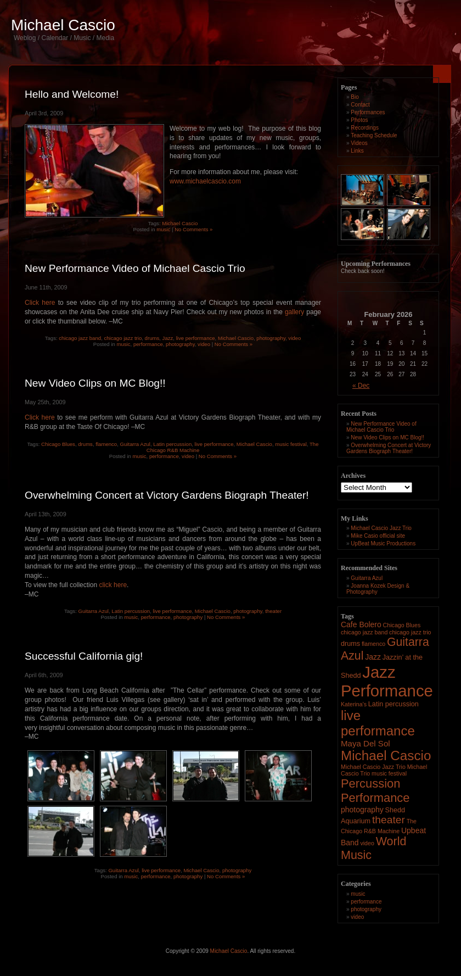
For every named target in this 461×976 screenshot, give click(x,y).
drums (152, 338)
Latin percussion (172, 444)
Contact (360, 105)
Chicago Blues (58, 444)
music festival (291, 444)
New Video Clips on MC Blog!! (95, 383)
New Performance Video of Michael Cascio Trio (135, 268)
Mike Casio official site (378, 536)
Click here (40, 302)
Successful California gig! (84, 656)
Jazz (167, 338)
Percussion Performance (375, 791)
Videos (359, 143)
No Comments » (193, 229)
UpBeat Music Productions (383, 543)
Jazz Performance (387, 681)
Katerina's (354, 704)
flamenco (106, 444)
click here (113, 585)
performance (148, 344)
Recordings (365, 128)
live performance (195, 338)
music (163, 229)
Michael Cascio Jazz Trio (381, 528)
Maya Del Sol (365, 743)
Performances (368, 112)
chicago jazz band (80, 338)
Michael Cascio (63, 25)
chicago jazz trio (123, 338)
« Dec (360, 385)
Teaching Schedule (374, 135)
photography (270, 338)
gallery (294, 312)
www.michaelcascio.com (205, 181)
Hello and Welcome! (72, 94)
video (294, 338)
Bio (354, 97)
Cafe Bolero (361, 624)
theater (273, 611)
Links (357, 151)
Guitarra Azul (135, 444)
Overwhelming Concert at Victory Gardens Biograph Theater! (167, 495)
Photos (359, 120)
